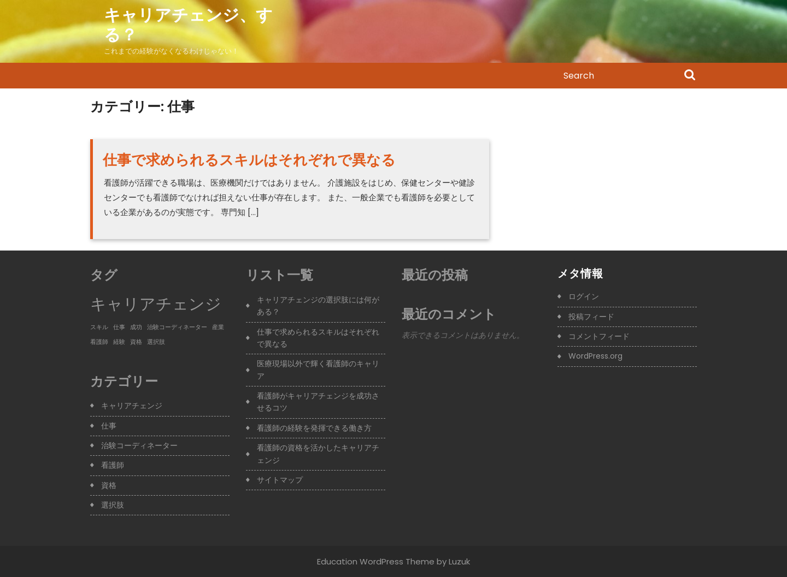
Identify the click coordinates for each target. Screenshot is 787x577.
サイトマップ (280, 479)
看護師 (112, 465)
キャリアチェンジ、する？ (188, 25)
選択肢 (112, 504)
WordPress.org (595, 355)
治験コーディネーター (139, 445)
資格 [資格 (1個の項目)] (136, 342)
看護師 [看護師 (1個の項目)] (99, 342)
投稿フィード (591, 316)
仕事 (108, 425)
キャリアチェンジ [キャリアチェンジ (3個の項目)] (155, 304)
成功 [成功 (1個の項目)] (136, 327)
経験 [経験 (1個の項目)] (119, 342)
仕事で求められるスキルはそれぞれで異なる (249, 160)
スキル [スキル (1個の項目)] (99, 327)
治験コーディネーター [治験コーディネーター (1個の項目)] (177, 327)
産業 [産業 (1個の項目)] (218, 327)
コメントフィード (599, 336)
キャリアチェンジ (131, 405)
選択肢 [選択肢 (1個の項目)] (156, 342)
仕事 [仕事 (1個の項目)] (119, 327)
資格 (108, 485)
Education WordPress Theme (375, 561)
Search (689, 76)
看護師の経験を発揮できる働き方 (314, 428)
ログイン (583, 296)
